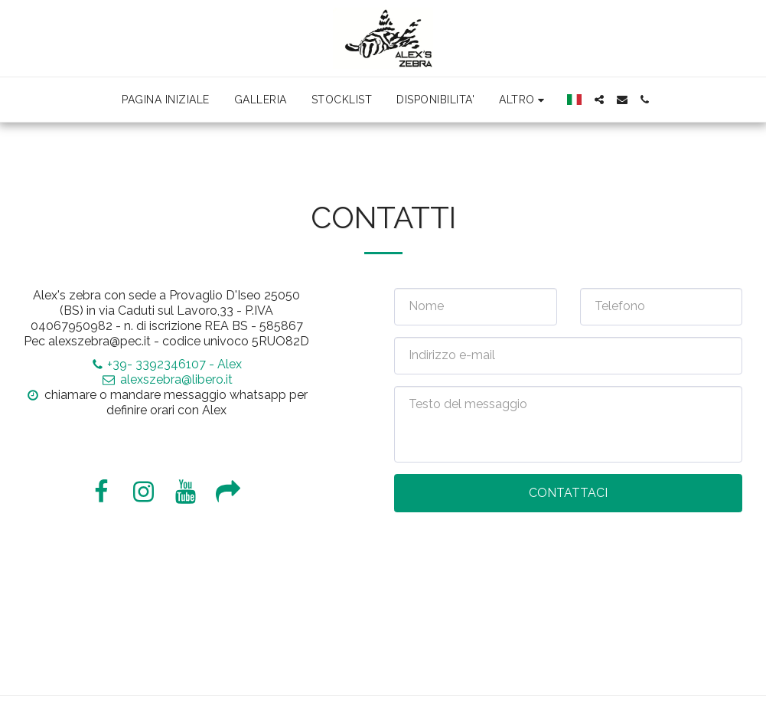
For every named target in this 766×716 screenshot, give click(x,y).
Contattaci (568, 493)
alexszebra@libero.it (166, 379)
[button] (599, 99)
